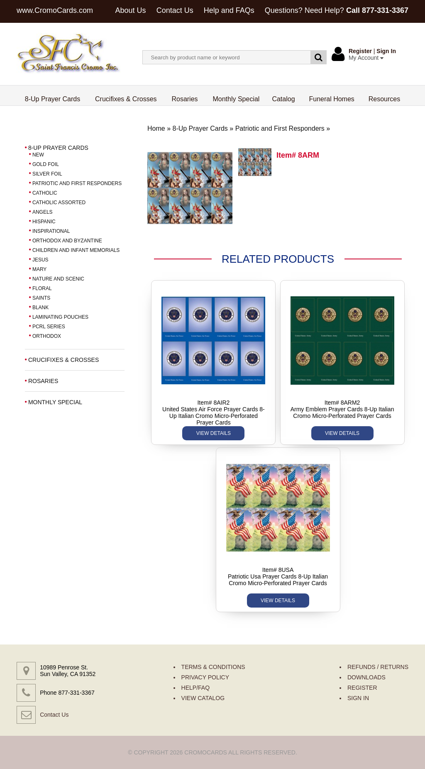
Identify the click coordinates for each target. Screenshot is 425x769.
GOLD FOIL (45, 164)
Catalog (283, 99)
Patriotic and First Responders (280, 128)
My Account (366, 57)
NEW (38, 155)
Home (156, 128)
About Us (130, 10)
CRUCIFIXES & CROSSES (63, 359)
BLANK (40, 307)
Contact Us (174, 10)
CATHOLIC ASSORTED (58, 202)
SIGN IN (358, 698)
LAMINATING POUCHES (60, 317)
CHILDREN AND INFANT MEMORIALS (76, 250)
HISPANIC (44, 222)
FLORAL (42, 288)
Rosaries (184, 99)
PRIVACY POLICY (205, 677)
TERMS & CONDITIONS (213, 667)
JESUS (40, 260)
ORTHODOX (46, 336)
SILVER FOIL (47, 174)
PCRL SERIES (48, 327)
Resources (384, 99)
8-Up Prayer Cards (53, 99)
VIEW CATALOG (203, 698)
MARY (39, 269)
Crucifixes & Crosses (126, 99)
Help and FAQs (229, 10)
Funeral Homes (331, 99)
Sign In (386, 51)
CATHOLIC (44, 193)
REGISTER (362, 687)
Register (360, 51)
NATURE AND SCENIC (58, 279)
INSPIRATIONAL (51, 231)
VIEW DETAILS (213, 433)
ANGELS (42, 212)
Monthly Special (235, 99)
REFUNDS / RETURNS (377, 667)
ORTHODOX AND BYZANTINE (67, 241)
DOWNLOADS (366, 677)
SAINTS (41, 298)
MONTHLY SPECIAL (55, 402)
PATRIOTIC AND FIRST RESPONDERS (77, 183)
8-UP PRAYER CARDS (58, 147)
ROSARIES (43, 381)
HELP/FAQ (195, 687)
